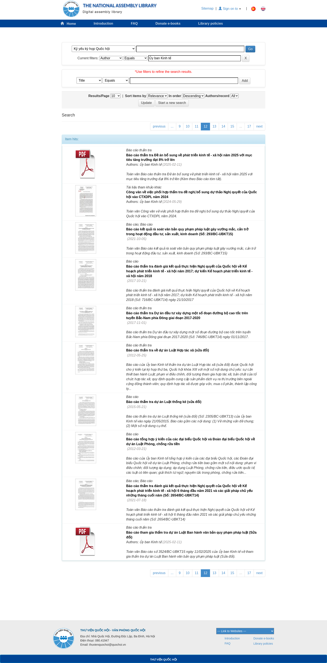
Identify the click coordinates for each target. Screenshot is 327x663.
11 (197, 126)
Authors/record (217, 96)
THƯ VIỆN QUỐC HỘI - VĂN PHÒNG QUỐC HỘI (112, 630)
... (172, 126)
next (259, 126)
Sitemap (207, 8)
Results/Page (98, 96)
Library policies (210, 23)
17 (249, 126)
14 (223, 126)
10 (188, 126)
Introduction (103, 23)
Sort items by (135, 96)
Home (68, 23)
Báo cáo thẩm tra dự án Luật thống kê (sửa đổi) (163, 402)
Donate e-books (167, 23)
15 (232, 126)
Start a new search (172, 103)
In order (175, 96)
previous (159, 126)
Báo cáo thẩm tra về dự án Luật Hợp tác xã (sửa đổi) (167, 350)
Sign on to (230, 8)
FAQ (134, 23)
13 (214, 126)
